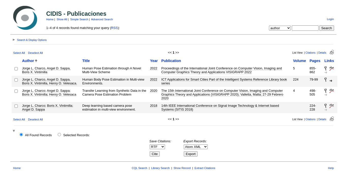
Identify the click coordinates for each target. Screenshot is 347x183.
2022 (153, 68)
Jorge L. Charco (33, 91)
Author (28, 61)
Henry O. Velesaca (62, 94)
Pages (315, 61)
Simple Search (79, 19)
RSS (114, 28)
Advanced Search (102, 19)
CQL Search (139, 168)
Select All (19, 52)
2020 (153, 91)
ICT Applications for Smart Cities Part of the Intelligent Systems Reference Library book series (224, 81)
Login (330, 19)
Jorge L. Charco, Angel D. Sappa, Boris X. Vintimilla (46, 70)
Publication (171, 61)
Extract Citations (204, 168)
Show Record (182, 168)
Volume (299, 61)
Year (154, 61)
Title (86, 61)
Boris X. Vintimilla (34, 94)
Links (329, 61)
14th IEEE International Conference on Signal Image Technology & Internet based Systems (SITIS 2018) (220, 107)
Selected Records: (76, 135)
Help (331, 168)
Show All (62, 19)
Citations (310, 52)
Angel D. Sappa (58, 91)
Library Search (160, 168)
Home (50, 19)
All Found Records (38, 135)
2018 (153, 106)
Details (322, 52)
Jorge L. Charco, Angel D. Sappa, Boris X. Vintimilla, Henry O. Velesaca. (49, 81)
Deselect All (35, 52)
